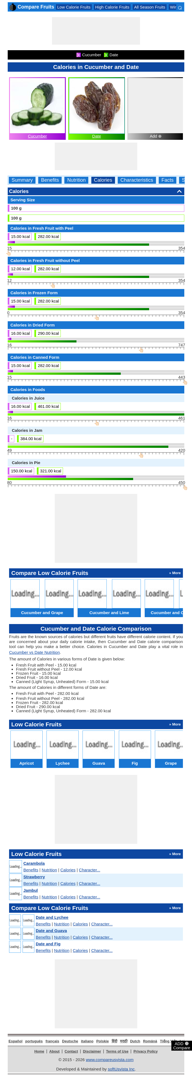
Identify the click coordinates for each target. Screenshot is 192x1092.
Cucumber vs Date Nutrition (34, 652)
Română (150, 1041)
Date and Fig (48, 943)
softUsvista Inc (121, 1069)
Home (39, 1051)
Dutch (135, 1041)
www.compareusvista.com (109, 1059)
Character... (89, 870)
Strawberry (34, 876)
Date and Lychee (52, 917)
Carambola (34, 863)
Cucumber (37, 136)
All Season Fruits (149, 7)
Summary (22, 180)
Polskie (102, 1041)
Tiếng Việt (168, 1041)
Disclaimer (92, 1051)
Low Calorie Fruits (73, 7)
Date (96, 136)
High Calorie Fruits (112, 7)
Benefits (50, 180)
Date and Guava (51, 930)
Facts (167, 180)
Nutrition (76, 180)
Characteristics (136, 180)
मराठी (123, 1041)
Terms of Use (117, 1051)
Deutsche (70, 1041)
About (54, 1051)
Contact (71, 1051)
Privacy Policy (145, 1051)
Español (16, 1041)
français (52, 1041)
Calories (103, 180)
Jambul (30, 890)
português (34, 1041)
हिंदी (114, 1041)
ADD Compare (181, 1045)
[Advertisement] (96, 31)
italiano (87, 1041)
